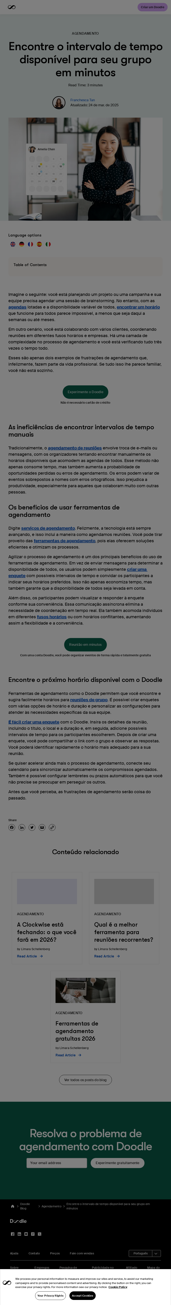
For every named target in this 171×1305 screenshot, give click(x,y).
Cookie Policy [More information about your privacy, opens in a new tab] (118, 1293)
